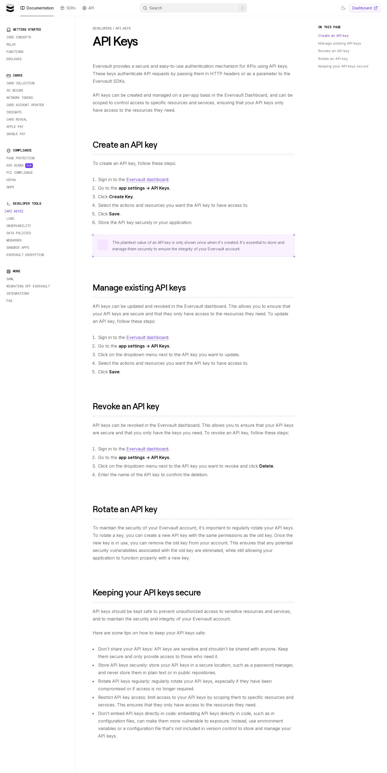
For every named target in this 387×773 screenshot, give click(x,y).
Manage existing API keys (143, 287)
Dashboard (365, 8)
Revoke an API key (130, 405)
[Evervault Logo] (10, 8)
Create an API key (129, 144)
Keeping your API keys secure (151, 592)
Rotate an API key (129, 508)
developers (102, 28)
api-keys (123, 28)
